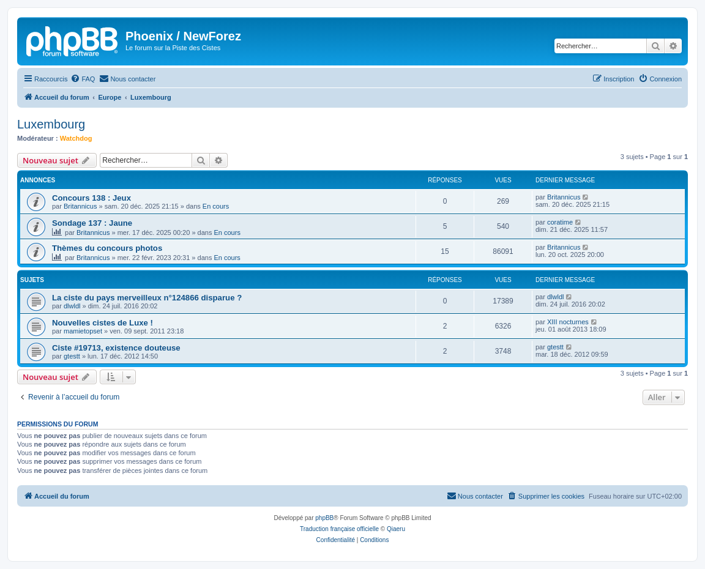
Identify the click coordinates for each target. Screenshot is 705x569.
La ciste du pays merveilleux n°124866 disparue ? (147, 297)
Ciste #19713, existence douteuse (116, 347)
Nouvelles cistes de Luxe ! (102, 322)
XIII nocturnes (568, 321)
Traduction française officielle (339, 529)
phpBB (324, 518)
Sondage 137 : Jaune (92, 223)
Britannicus (80, 206)
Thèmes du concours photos (107, 248)
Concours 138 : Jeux (91, 198)
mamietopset (83, 331)
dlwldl (72, 306)
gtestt (72, 356)
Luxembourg (51, 124)
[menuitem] (82, 79)
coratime (560, 222)
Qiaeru (396, 529)
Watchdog (76, 138)
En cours (216, 206)
